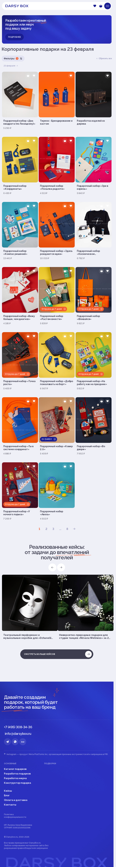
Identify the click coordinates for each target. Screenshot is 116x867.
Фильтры (13, 58)
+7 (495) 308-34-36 (18, 727)
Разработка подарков (17, 773)
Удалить (17, 66)
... (60, 529)
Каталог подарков (15, 769)
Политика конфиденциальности (15, 815)
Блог (7, 795)
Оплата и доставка (15, 800)
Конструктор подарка (17, 783)
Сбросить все (104, 58)
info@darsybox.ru (18, 734)
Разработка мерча (15, 778)
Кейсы (8, 791)
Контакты (10, 804)
